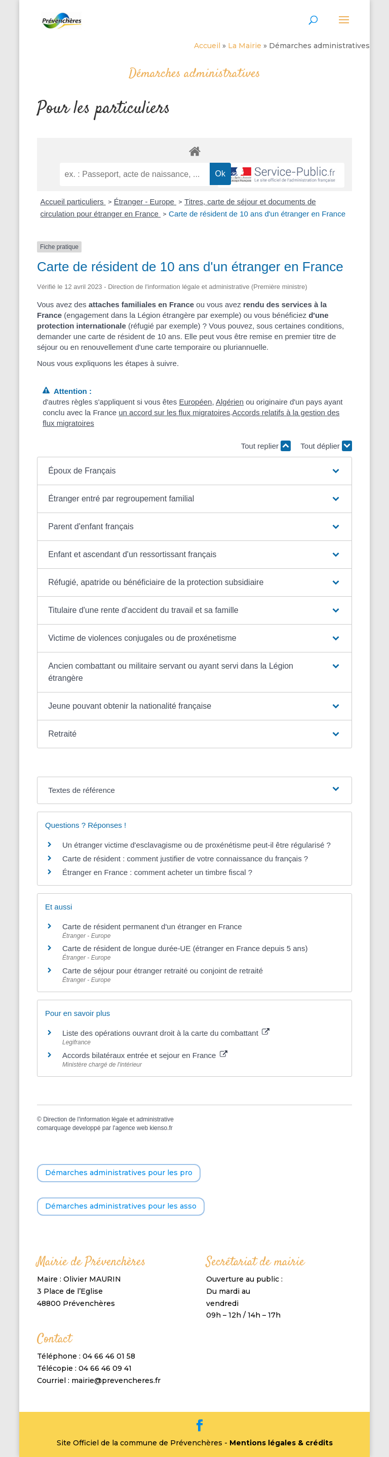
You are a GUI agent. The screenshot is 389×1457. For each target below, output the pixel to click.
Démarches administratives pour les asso (121, 1206)
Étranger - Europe (145, 201)
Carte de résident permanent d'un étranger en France (152, 926)
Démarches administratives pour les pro (118, 1172)
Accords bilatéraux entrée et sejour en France (144, 1055)
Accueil (207, 45)
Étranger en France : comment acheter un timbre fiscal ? (157, 872)
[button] (194, 471)
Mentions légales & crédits (281, 1442)
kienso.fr (160, 1128)
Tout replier (266, 446)
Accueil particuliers (72, 201)
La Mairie (244, 45)
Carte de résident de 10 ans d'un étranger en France (257, 213)
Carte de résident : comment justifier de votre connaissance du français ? (185, 858)
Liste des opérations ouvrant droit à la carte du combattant (165, 1033)
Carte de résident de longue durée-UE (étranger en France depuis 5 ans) (184, 948)
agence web (131, 1128)
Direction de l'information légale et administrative (108, 1119)
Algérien (230, 401)
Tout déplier (326, 446)
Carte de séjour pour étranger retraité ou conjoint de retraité (163, 970)
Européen (195, 401)
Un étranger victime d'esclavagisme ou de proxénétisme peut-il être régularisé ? (196, 845)
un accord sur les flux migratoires (174, 412)
